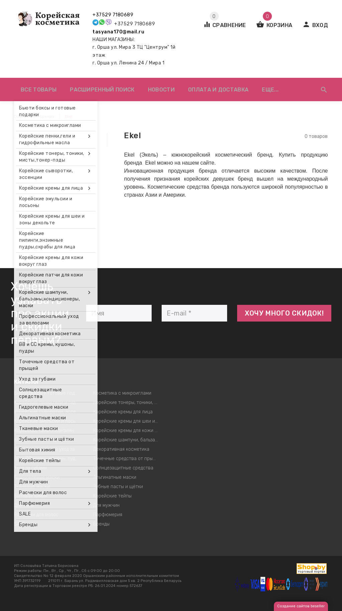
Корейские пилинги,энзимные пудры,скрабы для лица (48, 430)
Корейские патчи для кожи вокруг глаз (48, 440)
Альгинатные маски (114, 477)
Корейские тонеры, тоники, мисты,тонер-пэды (128, 402)
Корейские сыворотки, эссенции (48, 412)
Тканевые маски (32, 486)
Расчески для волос (36, 515)
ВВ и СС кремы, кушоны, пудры (47, 458)
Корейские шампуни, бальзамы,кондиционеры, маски (128, 440)
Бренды (101, 524)
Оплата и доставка (218, 89)
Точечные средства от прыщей (127, 458)
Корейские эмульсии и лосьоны (48, 421)
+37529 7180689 (113, 15)
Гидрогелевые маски (36, 477)
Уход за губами (30, 468)
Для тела (24, 505)
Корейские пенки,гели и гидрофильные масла (48, 402)
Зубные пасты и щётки (118, 486)
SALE (19, 524)
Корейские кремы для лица (123, 412)
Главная (21, 116)
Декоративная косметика (121, 449)
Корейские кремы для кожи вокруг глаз (128, 430)
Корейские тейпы (112, 496)
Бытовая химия (30, 496)
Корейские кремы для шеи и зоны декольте (128, 421)
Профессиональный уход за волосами (48, 449)
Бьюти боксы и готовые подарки (48, 393)
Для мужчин (106, 505)
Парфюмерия (107, 515)
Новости (161, 89)
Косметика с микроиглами (122, 393)
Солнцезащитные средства (123, 468)
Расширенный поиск (102, 89)
